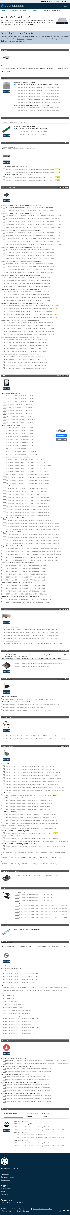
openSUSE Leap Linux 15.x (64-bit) (13, 1007)
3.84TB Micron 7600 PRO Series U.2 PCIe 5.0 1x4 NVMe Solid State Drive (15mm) (30, 252)
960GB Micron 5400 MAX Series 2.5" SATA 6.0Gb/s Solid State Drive (26, 588)
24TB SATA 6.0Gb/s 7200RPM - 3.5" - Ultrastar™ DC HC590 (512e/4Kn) (27, 480)
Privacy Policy (7, 1211)
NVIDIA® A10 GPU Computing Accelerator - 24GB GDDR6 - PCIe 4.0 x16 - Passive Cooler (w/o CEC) (35, 632)
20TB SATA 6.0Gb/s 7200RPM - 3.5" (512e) (19, 416)
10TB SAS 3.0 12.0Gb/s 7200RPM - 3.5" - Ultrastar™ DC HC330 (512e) (26, 491)
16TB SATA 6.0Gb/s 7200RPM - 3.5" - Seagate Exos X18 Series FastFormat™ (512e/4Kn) (32, 523)
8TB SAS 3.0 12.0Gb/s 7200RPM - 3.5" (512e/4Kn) (21, 433)
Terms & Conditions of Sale (42, 1209)
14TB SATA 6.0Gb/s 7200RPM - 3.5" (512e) (19, 410)
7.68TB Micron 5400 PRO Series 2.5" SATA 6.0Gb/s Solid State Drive (26, 580)
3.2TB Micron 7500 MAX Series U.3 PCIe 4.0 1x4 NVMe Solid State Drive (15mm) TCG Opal (33, 238)
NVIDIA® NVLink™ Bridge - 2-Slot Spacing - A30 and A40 (32, 666)
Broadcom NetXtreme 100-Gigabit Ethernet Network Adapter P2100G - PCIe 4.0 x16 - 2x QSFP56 (35, 787)
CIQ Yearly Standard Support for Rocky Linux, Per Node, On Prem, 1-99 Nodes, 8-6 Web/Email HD (32, 990)
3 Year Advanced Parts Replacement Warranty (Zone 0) (32, 1127)
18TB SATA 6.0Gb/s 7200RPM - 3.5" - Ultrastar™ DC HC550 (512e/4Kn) (27, 471)
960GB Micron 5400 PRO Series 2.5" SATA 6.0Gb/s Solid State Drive (26, 571)
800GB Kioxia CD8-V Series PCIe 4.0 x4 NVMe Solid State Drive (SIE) (26, 356)
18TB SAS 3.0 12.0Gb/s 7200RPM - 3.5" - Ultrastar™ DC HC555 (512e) (26, 503)
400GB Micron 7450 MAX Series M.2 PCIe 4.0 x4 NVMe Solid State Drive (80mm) (30, 177)
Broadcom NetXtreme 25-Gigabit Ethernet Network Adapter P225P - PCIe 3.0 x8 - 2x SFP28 (33, 778)
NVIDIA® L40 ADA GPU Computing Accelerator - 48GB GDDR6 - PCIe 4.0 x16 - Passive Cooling (34, 643)
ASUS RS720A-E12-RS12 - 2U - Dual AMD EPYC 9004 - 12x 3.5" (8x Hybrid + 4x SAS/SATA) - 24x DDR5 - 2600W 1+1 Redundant (35, 69)
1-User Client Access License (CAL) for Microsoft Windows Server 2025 (27, 1076)
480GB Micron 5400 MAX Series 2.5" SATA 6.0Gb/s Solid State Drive (26, 585)
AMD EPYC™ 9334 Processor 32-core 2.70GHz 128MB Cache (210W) (38, 93)
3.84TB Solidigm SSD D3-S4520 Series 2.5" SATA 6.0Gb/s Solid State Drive (28, 602)
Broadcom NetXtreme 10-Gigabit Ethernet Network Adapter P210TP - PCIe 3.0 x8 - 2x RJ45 (33, 772)
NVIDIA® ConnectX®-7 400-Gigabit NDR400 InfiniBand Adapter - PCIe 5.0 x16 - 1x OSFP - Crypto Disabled (33, 858)
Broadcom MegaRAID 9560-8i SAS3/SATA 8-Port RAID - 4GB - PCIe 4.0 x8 (25, 707)
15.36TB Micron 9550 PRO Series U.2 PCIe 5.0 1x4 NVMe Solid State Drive (28, 283)
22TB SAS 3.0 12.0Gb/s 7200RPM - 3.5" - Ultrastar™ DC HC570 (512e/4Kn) (28, 509)
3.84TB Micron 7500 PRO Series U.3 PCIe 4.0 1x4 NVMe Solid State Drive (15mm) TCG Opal (33, 221)
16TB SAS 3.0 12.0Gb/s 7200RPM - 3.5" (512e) (20, 445)
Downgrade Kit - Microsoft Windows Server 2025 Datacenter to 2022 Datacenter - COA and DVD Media (37, 1063)
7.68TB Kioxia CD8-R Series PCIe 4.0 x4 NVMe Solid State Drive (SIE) (27, 348)
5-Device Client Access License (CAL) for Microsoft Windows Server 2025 (28, 1071)
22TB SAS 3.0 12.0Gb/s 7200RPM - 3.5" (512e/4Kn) (21, 451)
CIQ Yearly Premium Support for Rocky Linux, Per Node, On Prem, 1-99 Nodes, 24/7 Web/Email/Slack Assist (35, 987)
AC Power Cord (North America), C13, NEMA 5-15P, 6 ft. (35, 897)
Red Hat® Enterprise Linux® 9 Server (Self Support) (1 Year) (21, 1027)
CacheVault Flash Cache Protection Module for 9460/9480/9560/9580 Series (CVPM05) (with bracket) (34, 739)
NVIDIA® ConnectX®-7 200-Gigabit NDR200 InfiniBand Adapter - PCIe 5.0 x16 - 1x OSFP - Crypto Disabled (33, 852)
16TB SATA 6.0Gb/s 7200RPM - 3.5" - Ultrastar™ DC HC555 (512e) (25, 468)
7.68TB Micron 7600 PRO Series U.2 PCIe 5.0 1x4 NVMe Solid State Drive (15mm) (30, 255)
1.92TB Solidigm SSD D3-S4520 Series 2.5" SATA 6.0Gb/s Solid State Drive (28, 599)
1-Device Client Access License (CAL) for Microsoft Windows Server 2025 (28, 1068)
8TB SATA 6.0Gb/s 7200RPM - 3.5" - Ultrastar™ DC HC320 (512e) (25, 459)
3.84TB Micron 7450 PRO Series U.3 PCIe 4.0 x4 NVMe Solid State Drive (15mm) (30, 210)
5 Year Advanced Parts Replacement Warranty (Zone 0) (32, 1143)
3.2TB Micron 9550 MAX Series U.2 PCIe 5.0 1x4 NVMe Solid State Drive (27, 291)
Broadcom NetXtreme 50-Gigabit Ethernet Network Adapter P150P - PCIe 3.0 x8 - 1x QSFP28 (33, 784)
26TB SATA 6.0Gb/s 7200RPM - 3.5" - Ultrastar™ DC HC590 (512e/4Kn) (27, 483)
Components (5, 1180)
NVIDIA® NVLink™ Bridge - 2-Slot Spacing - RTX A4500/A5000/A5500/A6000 (38, 663)
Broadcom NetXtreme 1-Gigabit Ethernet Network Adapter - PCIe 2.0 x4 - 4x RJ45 (30, 769)
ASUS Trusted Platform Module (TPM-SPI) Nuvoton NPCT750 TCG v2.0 (36, 876)
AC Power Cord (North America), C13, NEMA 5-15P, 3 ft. (35, 894)
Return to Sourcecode (11, 1168)
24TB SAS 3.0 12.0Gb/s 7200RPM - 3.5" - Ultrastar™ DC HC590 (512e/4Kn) (28, 512)
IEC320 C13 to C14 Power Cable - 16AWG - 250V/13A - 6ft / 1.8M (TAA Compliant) (43, 917)
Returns (4, 1191)
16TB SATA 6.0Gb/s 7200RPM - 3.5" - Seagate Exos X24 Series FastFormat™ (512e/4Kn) (32, 537)
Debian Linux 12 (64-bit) (10, 1001)
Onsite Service (45, 1113)
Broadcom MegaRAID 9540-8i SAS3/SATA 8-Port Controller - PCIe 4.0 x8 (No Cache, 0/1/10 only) (32, 704)
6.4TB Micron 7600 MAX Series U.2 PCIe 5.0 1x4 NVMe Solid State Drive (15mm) (30, 269)
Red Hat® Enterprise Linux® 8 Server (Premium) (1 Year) (19, 1024)
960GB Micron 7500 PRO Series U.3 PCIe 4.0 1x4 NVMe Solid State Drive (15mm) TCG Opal (33, 215)
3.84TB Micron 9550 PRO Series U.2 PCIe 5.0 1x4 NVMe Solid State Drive (28, 277)
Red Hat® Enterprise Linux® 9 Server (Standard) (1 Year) (20, 1030)
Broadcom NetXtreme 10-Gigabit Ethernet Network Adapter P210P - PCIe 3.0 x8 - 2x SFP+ (33, 775)
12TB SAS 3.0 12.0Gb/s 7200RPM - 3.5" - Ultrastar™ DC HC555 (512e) (26, 494)
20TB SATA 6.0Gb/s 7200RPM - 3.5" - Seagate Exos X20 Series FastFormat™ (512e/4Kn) (32, 529)
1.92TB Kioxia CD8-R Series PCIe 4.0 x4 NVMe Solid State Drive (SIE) (26, 342)
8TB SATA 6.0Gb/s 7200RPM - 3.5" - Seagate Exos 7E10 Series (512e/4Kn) (28, 520)
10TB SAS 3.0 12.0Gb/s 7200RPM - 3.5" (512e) (20, 436)
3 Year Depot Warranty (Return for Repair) (28, 1124)
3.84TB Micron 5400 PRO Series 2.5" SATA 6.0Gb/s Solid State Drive (26, 577)
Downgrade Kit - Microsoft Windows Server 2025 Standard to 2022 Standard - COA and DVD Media (36, 1060)
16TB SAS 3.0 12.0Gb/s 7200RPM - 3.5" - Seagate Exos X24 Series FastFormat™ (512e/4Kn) (33, 554)
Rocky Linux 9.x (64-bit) (10, 998)
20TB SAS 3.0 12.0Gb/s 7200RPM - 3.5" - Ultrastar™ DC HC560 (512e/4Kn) (28, 506)
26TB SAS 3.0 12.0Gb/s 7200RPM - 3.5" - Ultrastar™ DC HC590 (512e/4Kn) (28, 515)
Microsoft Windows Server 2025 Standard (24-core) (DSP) (20, 976)
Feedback (4, 1194)
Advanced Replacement (32, 1113)
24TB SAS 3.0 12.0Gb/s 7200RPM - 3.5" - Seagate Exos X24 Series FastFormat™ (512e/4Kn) (33, 560)
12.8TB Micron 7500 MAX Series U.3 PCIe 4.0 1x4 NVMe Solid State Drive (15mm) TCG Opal (33, 244)
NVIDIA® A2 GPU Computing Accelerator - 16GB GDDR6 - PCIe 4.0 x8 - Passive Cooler (31, 629)
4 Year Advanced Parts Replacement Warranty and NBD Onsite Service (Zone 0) (39, 1137)
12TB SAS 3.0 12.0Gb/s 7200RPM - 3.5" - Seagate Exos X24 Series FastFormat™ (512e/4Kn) (33, 551)
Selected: (4, 122)
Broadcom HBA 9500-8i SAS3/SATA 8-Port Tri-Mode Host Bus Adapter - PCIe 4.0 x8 (28, 699)
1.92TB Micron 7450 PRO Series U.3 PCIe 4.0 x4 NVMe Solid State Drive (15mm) (30, 207)
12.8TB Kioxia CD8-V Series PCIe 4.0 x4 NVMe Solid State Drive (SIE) (26, 368)
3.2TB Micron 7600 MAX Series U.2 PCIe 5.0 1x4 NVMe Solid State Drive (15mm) (30, 266)
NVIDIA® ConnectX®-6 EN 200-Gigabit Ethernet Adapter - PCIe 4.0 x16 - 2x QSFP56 (31, 828)
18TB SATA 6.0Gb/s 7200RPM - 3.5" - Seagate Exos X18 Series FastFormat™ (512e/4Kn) (32, 526)
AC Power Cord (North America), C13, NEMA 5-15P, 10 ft (35, 900)
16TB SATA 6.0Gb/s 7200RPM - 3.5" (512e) (19, 413)
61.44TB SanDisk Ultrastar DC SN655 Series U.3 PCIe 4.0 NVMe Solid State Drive (30, 334)
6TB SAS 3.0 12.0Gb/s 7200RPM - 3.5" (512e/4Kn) (21, 430)
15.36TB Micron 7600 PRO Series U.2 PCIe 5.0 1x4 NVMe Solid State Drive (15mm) (30, 258)
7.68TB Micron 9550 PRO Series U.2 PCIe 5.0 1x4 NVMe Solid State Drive (28, 280)
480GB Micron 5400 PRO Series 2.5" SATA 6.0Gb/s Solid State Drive (26, 568)
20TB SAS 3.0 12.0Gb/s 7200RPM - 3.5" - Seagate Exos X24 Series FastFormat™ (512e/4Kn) (33, 557)
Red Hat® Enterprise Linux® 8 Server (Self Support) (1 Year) (21, 1018)
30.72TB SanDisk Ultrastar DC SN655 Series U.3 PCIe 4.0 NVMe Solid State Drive (30, 331)
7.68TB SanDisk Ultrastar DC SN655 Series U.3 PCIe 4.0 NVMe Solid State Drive (29, 325)
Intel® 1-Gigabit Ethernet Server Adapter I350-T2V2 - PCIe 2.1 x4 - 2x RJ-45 (28, 795)
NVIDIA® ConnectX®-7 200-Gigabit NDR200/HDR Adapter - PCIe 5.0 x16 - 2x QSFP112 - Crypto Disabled (37, 841)
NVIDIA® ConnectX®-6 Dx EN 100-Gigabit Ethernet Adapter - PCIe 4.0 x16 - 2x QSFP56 (32, 838)
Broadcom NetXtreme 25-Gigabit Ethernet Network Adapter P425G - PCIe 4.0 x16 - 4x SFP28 (34, 781)
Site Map (26, 1211)
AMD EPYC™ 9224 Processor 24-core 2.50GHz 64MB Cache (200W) (38, 87)
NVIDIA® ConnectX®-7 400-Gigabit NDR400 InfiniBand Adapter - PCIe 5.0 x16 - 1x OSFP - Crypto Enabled (32, 864)
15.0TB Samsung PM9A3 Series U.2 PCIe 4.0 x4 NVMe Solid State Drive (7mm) (29, 317)
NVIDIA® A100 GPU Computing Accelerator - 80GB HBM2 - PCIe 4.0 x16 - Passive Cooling (32, 638)
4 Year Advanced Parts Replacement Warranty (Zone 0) (32, 1135)
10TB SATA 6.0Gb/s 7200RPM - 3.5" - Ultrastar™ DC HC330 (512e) (25, 462)
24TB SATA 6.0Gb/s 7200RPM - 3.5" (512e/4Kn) (20, 422)
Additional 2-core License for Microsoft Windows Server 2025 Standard (27, 1084)
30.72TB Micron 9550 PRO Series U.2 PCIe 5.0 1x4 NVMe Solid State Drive (28, 286)
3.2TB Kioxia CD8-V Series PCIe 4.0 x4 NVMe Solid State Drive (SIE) (26, 362)
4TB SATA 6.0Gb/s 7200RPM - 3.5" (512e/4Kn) (20, 395)
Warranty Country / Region (10, 1113)
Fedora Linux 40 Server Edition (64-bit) (14, 1004)
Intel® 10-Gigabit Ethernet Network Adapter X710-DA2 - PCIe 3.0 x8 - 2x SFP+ (29, 806)
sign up (29, 39)
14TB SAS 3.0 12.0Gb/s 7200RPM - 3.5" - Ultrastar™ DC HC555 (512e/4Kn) (28, 497)
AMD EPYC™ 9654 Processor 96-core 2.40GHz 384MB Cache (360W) (38, 102)
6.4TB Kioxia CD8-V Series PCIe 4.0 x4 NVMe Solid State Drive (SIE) (26, 365)
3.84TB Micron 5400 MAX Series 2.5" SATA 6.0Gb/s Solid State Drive (27, 594)
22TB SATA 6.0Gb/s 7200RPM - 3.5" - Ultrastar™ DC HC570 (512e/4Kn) (27, 477)
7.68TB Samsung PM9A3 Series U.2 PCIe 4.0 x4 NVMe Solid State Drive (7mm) (29, 314)
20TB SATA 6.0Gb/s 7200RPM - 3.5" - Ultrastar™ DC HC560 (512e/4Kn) (27, 474)
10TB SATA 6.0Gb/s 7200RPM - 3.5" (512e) (19, 404)
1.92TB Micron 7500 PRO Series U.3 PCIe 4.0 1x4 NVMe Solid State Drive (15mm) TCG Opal (33, 218)
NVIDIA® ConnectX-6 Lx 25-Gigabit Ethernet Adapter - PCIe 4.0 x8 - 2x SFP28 (29, 833)
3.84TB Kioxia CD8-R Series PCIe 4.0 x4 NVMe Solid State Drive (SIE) (27, 345)
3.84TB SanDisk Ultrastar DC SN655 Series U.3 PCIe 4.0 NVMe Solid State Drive (30, 322)
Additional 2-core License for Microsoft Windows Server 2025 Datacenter (28, 1095)
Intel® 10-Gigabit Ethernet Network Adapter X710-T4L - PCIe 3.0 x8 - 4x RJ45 (29, 803)
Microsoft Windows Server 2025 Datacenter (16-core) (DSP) (21, 979)
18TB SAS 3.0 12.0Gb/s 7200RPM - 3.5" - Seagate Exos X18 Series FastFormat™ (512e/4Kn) (33, 548)
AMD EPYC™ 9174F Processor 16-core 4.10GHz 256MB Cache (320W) (38, 107)
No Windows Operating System (12, 968)
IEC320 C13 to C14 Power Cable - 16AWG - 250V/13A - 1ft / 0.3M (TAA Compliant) (43, 905)
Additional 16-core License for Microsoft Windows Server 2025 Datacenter (28, 1101)
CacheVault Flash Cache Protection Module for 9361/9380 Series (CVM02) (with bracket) (29, 736)
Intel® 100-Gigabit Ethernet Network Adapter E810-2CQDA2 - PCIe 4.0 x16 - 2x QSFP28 (32, 823)
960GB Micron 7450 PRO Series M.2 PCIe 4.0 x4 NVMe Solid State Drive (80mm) (30, 172)
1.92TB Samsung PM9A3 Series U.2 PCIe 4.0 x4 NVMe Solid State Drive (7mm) (29, 308)
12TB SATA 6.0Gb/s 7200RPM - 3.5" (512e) (19, 407)
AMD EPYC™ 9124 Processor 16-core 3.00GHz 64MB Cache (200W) (37, 84)
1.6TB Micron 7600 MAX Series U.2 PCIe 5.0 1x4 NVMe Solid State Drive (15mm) (30, 263)
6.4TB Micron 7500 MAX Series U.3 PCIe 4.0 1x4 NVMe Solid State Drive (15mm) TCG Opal (33, 241)
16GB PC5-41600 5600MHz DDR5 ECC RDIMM (33, 129)
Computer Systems (7, 1177)
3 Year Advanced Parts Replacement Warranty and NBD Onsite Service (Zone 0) (39, 1130)
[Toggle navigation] (65, 6)
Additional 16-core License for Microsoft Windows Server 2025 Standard (28, 1090)
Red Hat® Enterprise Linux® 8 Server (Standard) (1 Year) (20, 1021)
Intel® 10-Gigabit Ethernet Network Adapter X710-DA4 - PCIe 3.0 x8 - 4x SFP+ (29, 809)
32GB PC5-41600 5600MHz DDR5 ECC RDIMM (33, 132)
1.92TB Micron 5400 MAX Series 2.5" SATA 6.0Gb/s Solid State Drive (26, 591)
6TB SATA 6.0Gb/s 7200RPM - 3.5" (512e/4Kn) (20, 398)
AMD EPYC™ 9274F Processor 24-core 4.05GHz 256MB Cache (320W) (38, 110)
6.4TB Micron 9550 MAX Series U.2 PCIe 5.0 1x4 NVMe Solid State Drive (27, 294)
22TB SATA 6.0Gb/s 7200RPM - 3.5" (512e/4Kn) (20, 419)
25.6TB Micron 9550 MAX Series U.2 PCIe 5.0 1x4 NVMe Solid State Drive (28, 300)
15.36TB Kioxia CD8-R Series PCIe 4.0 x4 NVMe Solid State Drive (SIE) (27, 351)
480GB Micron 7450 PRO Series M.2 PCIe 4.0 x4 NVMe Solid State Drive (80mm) (30, 169)
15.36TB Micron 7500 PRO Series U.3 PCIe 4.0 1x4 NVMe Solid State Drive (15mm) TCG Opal (33, 227)
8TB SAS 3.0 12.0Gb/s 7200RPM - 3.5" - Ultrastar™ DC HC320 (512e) (26, 488)
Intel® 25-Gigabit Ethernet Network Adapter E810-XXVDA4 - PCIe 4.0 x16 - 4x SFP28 (31, 817)
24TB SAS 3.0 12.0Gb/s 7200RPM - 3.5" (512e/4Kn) (21, 454)
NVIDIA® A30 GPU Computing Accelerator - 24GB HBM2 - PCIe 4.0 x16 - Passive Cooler (32, 635)
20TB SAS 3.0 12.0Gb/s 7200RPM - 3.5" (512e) (20, 448)
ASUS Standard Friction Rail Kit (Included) (27, 929)
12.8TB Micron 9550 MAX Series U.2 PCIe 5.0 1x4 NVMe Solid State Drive (28, 297)
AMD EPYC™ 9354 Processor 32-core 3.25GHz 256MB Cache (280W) (38, 96)
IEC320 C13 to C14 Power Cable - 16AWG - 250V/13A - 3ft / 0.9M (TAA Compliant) (43, 911)
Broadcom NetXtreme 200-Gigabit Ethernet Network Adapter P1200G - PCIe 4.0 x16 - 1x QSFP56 (35, 790)
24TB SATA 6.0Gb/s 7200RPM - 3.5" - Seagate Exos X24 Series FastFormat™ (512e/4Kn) (32, 543)
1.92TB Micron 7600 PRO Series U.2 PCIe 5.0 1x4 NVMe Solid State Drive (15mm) (30, 249)
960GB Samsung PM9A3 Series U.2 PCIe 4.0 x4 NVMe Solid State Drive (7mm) (29, 305)
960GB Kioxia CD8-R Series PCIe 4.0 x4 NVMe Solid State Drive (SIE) (26, 339)
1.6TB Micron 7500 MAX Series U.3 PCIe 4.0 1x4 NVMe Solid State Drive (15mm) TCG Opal (33, 235)
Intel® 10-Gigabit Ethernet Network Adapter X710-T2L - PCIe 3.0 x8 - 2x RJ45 (29, 800)
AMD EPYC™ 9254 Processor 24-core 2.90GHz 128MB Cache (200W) (38, 90)
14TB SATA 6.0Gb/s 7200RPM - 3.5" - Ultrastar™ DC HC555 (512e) (25, 465)
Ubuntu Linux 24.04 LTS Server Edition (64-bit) (17, 1013)
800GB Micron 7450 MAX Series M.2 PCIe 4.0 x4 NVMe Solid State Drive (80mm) (30, 180)
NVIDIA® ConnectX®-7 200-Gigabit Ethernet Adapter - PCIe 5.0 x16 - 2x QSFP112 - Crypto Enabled (35, 846)
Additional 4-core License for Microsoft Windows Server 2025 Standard (28, 1087)
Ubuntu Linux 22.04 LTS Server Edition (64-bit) (17, 1010)
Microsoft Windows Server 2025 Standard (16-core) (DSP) (20, 973)
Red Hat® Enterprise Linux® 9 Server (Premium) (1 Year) (19, 1033)
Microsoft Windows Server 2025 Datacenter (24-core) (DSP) (21, 982)
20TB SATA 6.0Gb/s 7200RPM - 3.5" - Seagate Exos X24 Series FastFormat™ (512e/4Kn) (32, 540)
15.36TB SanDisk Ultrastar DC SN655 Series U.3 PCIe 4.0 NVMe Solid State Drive (30, 328)
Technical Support (7, 1188)
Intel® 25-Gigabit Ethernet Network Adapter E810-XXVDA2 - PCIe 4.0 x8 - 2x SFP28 (31, 814)
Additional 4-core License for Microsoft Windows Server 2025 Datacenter (28, 1098)
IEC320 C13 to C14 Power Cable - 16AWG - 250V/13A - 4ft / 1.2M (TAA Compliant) (43, 914)
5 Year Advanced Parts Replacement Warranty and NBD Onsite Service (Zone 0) (39, 1146)
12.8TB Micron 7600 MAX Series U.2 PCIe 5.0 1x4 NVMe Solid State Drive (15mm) (30, 272)
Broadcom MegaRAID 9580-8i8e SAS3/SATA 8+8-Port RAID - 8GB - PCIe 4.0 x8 (27, 710)
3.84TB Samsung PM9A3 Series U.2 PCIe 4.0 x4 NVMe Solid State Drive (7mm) (29, 311)
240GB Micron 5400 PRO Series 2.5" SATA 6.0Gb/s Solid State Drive (26, 565)
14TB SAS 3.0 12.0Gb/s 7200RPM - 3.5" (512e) (20, 442)
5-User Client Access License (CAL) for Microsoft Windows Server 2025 (28, 1079)
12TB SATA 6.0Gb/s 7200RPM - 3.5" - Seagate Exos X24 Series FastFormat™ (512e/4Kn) (32, 534)
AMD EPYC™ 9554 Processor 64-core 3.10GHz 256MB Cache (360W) (38, 99)
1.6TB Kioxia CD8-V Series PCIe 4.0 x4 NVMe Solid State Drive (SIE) (26, 359)
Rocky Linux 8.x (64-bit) (10, 995)
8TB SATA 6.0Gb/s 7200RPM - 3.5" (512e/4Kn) (20, 401)
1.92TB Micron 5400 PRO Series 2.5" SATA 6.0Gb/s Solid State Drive (26, 574)
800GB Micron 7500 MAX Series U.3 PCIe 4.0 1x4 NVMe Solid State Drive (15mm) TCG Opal (33, 232)
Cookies (17, 1211)
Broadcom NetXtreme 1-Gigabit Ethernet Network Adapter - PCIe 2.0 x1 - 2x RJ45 (30, 766)
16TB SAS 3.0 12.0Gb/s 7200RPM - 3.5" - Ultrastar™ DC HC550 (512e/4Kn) (28, 500)
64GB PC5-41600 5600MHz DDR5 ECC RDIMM (33, 135)
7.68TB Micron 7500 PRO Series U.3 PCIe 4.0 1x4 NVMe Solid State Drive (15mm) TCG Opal (33, 224)
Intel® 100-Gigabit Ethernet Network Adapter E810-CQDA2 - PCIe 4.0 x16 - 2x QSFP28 (31, 820)
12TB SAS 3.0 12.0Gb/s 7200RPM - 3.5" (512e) (20, 439)
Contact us (20, 39)
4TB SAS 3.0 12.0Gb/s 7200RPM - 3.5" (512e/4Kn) (21, 427)
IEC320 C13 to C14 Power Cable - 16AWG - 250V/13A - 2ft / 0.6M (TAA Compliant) (43, 908)
